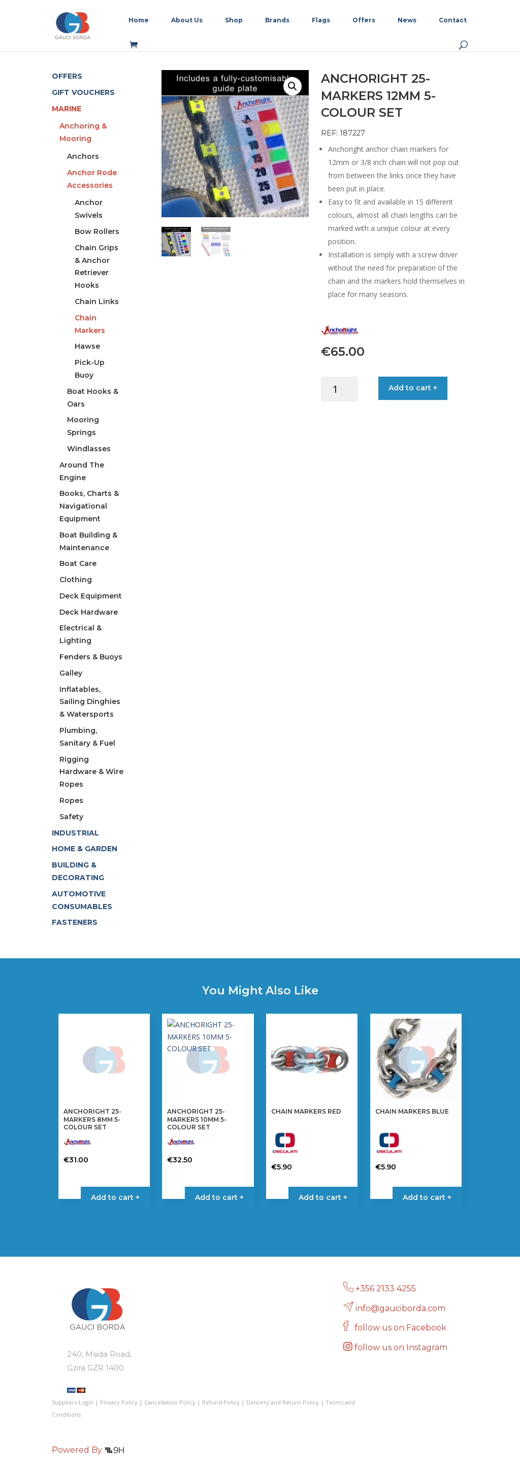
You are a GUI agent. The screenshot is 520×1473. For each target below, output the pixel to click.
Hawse (87, 346)
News (407, 20)
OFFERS (67, 76)
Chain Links (97, 301)
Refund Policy (221, 1402)
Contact (453, 20)
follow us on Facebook (401, 1327)
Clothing (75, 579)
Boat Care (77, 563)
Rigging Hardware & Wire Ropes (91, 772)
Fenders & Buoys (90, 656)
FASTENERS (75, 922)
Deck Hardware (88, 612)
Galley (70, 673)
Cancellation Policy (170, 1402)
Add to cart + (412, 387)
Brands (277, 20)
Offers (363, 20)
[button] (292, 86)
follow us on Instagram (401, 1347)
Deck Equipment (90, 595)
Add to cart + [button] (115, 1197)
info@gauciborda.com (400, 1308)
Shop (234, 20)
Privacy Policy (119, 1402)
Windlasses (89, 448)
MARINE (66, 108)
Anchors (83, 156)
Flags (321, 20)
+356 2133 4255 (385, 1288)
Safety (71, 816)
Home (138, 20)
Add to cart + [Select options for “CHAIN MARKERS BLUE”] (427, 1197)
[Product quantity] (339, 389)
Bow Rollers (97, 231)
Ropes (71, 800)
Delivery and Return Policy (282, 1402)
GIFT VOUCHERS (83, 92)
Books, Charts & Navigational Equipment (89, 506)
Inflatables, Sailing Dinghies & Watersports (89, 702)
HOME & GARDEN (84, 848)
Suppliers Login (72, 1402)
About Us (187, 20)
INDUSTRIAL (75, 833)
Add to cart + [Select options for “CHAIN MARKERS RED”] (323, 1197)
